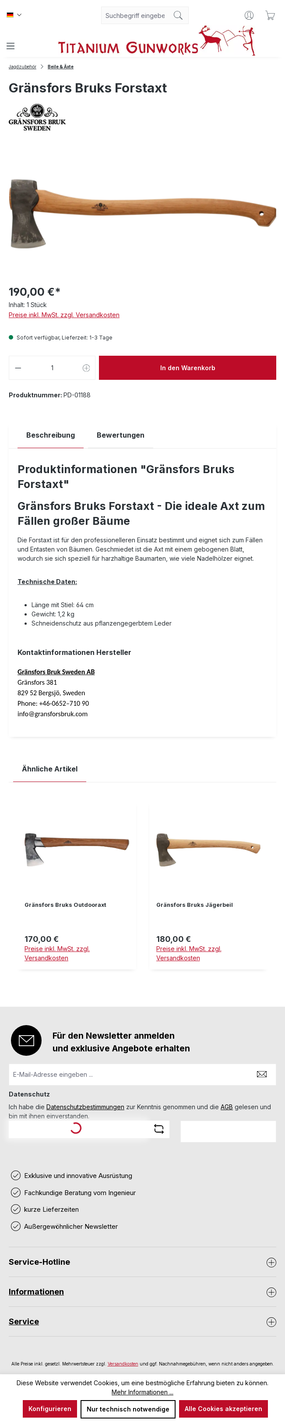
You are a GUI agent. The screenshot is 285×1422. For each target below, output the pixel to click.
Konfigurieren (49, 1408)
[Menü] (10, 46)
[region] (142, 892)
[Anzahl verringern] (18, 368)
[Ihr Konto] (249, 15)
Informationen (36, 1291)
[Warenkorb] (270, 15)
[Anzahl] (52, 368)
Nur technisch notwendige (128, 1409)
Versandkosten (123, 1363)
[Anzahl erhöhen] (86, 368)
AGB (227, 1107)
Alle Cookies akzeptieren (223, 1408)
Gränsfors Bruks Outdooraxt (65, 905)
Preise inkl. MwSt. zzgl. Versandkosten (64, 314)
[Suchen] (178, 15)
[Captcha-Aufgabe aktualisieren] (158, 1129)
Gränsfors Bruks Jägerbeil (194, 905)
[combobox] (135, 15)
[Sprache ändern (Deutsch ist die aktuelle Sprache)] (14, 15)
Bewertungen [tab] (120, 435)
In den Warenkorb (187, 367)
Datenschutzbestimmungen (85, 1107)
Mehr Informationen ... (142, 1392)
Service (24, 1321)
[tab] (51, 435)
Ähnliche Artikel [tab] (49, 768)
